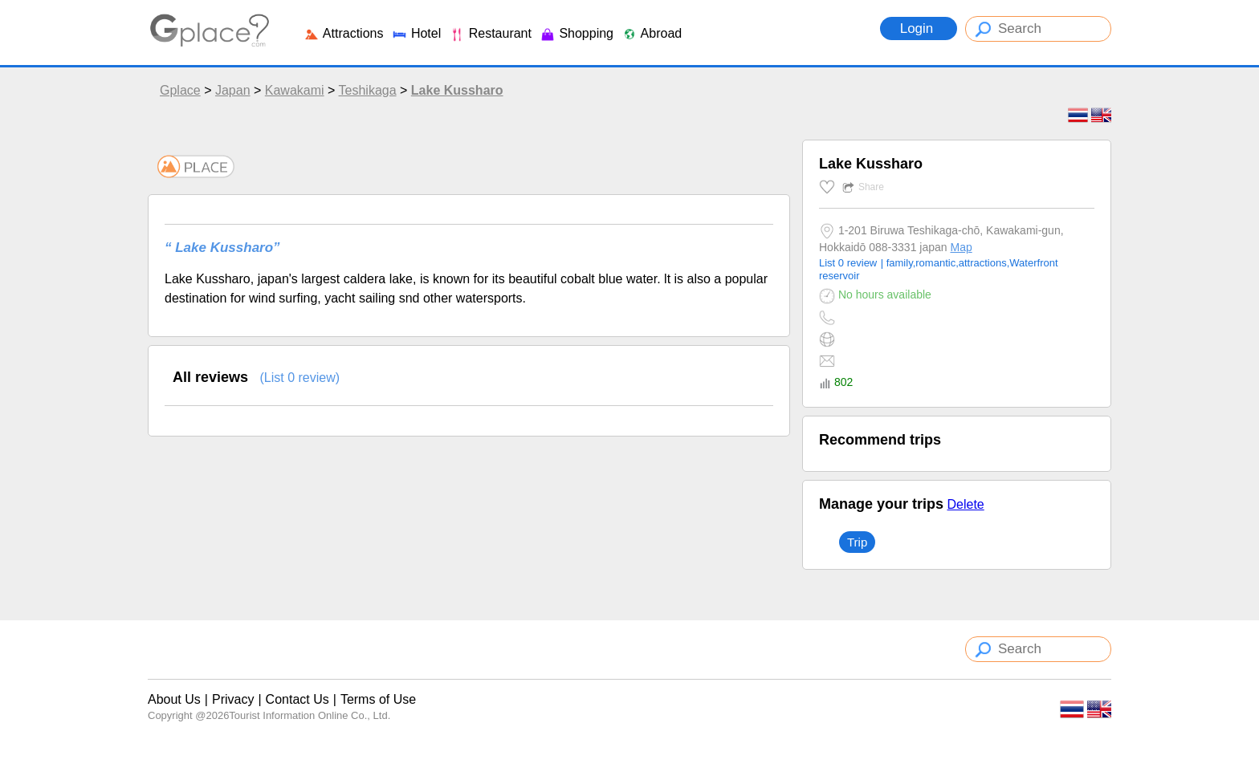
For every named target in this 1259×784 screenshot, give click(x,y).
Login (918, 28)
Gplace (180, 90)
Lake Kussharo (457, 90)
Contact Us (297, 699)
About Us (174, 699)
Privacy (233, 699)
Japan (233, 90)
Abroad (651, 33)
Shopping (576, 33)
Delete (965, 504)
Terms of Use (378, 699)
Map (961, 247)
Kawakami (294, 90)
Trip (857, 542)
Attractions (343, 33)
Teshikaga (368, 90)
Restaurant (490, 33)
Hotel (416, 33)
